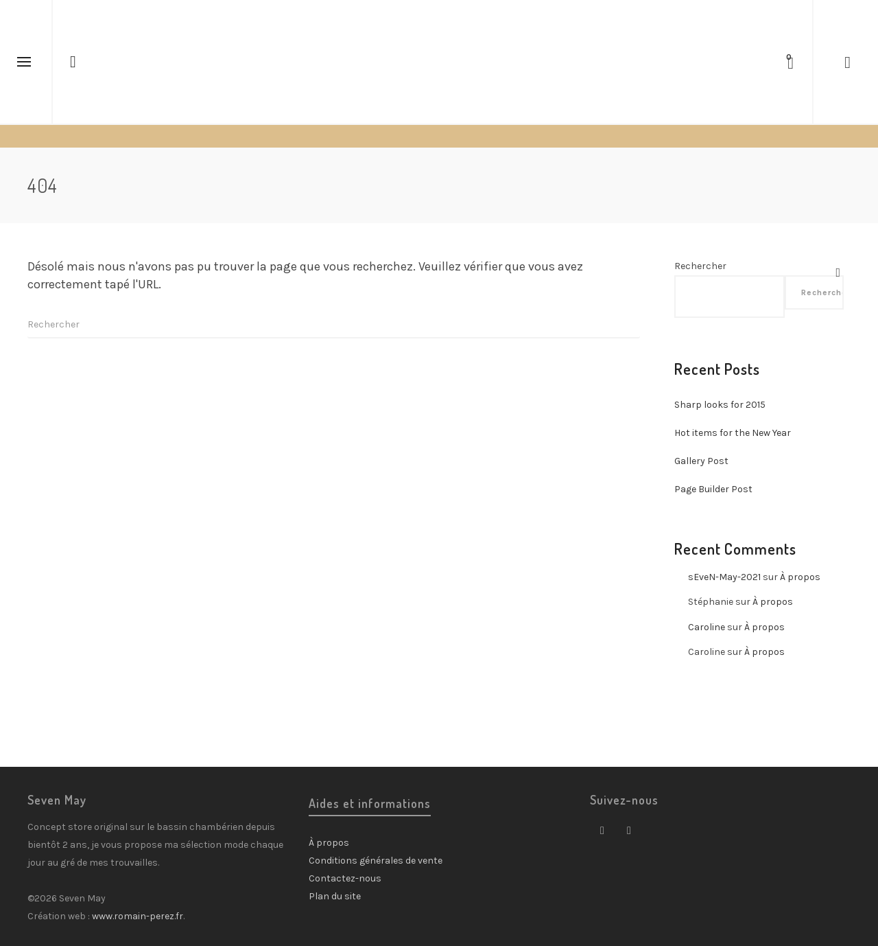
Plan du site (335, 896)
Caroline (706, 627)
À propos (800, 577)
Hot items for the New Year (732, 433)
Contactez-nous (345, 878)
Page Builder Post (713, 489)
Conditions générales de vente (375, 860)
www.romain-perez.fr (137, 916)
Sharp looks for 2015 (720, 405)
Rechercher (700, 266)
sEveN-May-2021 (724, 577)
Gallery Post (701, 461)
